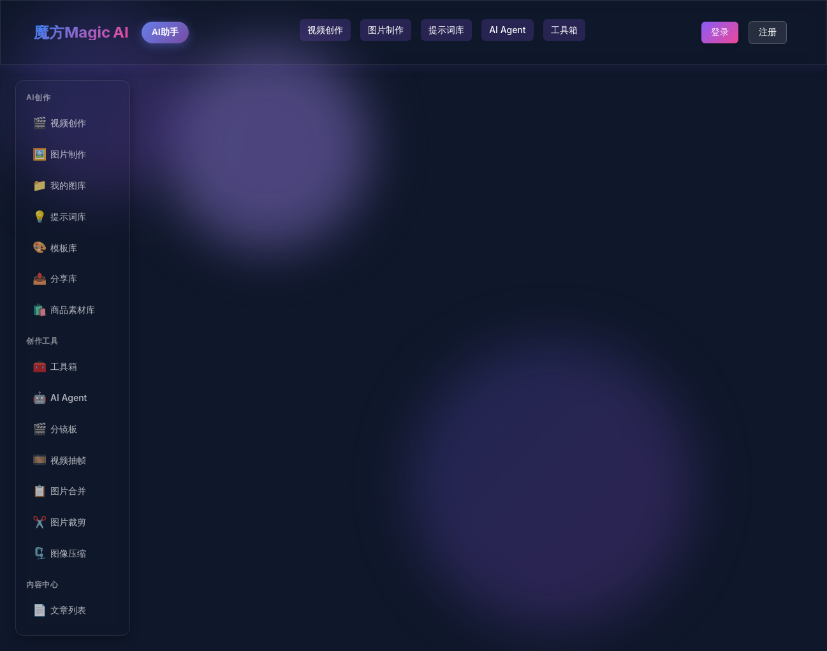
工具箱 (564, 29)
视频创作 (325, 29)
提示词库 (446, 29)
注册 (768, 32)
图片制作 (386, 29)
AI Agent (507, 29)
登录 (720, 32)
